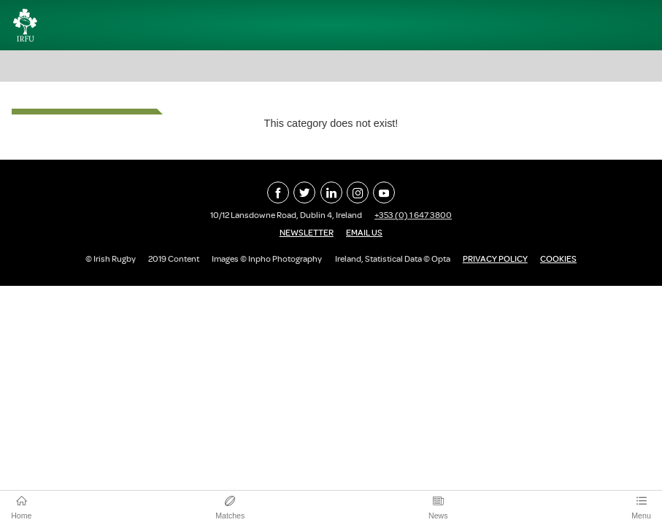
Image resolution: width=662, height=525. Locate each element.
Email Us (364, 233)
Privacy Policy (495, 259)
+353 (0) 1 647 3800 (413, 215)
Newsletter (307, 233)
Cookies (558, 259)
